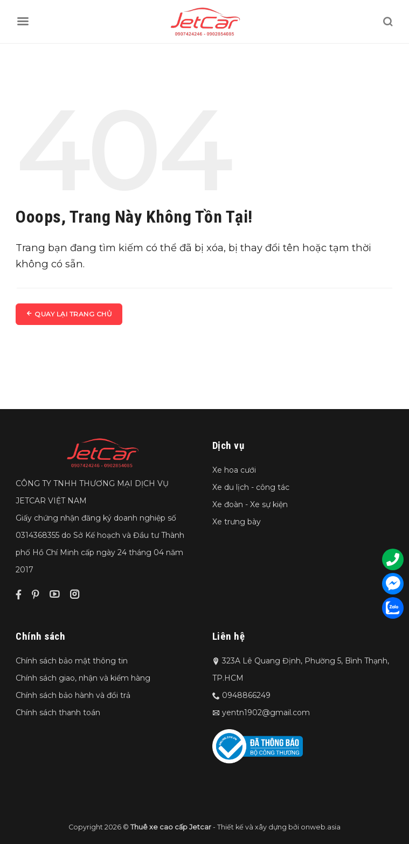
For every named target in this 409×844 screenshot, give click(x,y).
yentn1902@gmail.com (266, 712)
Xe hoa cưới (234, 470)
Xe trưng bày (236, 522)
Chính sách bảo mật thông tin (72, 661)
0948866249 (246, 695)
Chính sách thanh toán (58, 712)
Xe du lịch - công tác (250, 487)
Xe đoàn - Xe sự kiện (250, 504)
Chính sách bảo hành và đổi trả (73, 695)
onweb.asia (321, 827)
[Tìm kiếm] (387, 21)
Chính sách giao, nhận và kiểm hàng (83, 678)
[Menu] (22, 21)
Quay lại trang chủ (69, 314)
